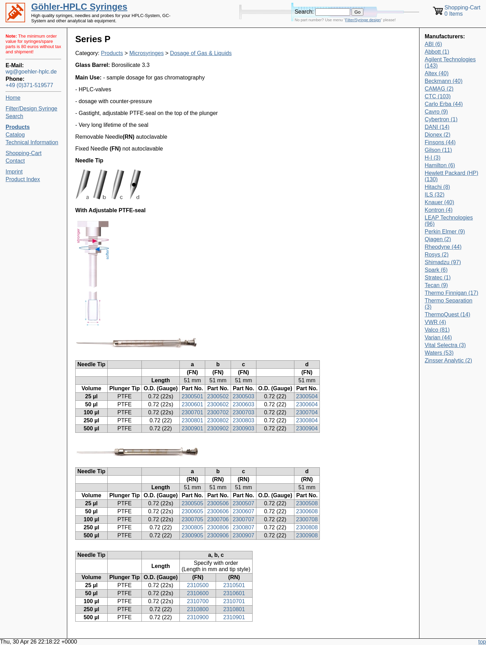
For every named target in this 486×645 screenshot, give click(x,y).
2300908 (307, 535)
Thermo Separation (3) (448, 304)
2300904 (307, 428)
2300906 (218, 535)
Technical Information (32, 142)
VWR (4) (435, 322)
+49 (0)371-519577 (29, 85)
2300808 (307, 527)
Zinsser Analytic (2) (448, 360)
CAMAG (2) (439, 89)
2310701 (234, 601)
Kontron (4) (439, 210)
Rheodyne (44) (443, 247)
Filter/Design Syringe (31, 109)
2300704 (307, 412)
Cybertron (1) (441, 119)
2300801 (192, 420)
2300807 (243, 527)
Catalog (15, 135)
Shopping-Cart (23, 153)
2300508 (307, 503)
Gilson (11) (438, 150)
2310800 (198, 609)
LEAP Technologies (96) (449, 221)
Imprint (14, 172)
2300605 (192, 511)
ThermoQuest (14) (447, 314)
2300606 (218, 511)
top (482, 642)
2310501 (234, 585)
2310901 (234, 617)
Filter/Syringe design (363, 20)
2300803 (243, 420)
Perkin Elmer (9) (445, 232)
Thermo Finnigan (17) (451, 293)
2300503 (243, 396)
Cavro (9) (436, 112)
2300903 (243, 428)
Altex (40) (436, 73)
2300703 (243, 412)
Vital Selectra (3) (445, 345)
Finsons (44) (440, 142)
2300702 (218, 412)
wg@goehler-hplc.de (31, 72)
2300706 (218, 519)
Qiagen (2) (438, 239)
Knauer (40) (439, 202)
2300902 (218, 428)
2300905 (192, 535)
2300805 (192, 527)
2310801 (234, 609)
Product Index (23, 179)
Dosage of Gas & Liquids (201, 53)
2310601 (234, 593)
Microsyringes (146, 53)
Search (14, 116)
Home (13, 98)
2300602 (218, 404)
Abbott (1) (437, 52)
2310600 (198, 593)
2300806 (218, 527)
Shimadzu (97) (443, 262)
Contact (15, 161)
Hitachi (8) (437, 187)
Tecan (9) (436, 285)
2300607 (243, 511)
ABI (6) (433, 44)
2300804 (307, 420)
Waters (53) (439, 353)
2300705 (192, 519)
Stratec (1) (438, 278)
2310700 (198, 601)
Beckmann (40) (444, 81)
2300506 (218, 503)
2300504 (307, 396)
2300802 (218, 420)
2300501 (192, 396)
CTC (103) (438, 96)
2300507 (243, 503)
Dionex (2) (437, 135)
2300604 (307, 404)
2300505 (192, 503)
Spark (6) (436, 270)
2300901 (192, 428)
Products (112, 53)
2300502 (218, 396)
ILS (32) (435, 195)
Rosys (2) (436, 255)
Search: (304, 12)
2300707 (243, 519)
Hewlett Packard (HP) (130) (451, 176)
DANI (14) (437, 127)
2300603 (243, 404)
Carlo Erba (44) (444, 104)
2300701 (192, 412)
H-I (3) (432, 158)
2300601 (192, 404)
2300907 (243, 535)
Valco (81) (437, 330)
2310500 (198, 585)
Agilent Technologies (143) (450, 62)
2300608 (307, 511)
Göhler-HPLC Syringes (79, 6)
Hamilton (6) (440, 165)
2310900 (198, 617)
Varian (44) (438, 337)
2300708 (307, 519)
